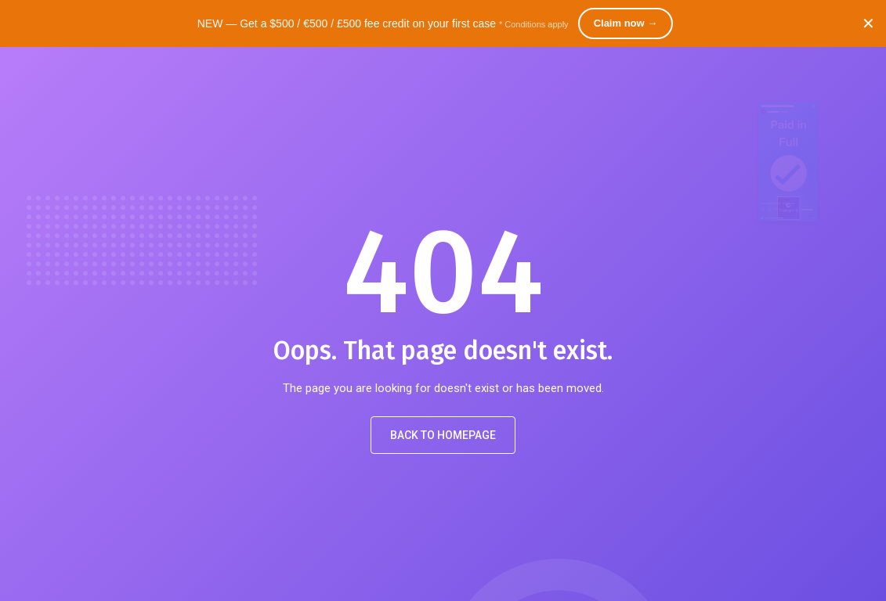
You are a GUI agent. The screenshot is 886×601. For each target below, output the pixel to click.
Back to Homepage (443, 435)
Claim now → (626, 23)
